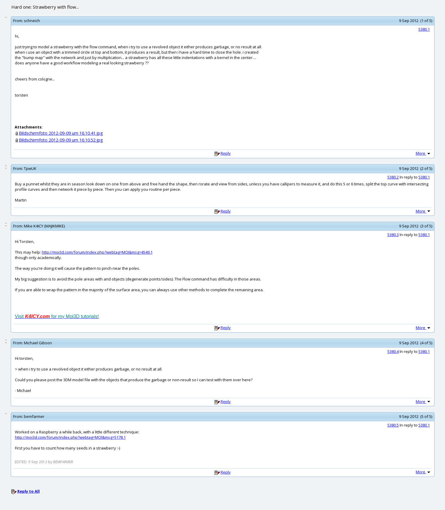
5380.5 (393, 425)
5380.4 (393, 351)
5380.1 (424, 29)
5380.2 (393, 177)
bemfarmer (34, 416)
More (423, 153)
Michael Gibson (38, 342)
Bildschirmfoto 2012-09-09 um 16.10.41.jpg (61, 133)
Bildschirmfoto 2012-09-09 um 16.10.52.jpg (61, 140)
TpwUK (30, 168)
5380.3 (393, 234)
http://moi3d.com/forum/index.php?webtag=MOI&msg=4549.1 (97, 252)
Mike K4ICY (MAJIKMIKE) (44, 226)
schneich (32, 20)
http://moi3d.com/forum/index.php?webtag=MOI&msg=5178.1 (70, 437)
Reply (226, 153)
